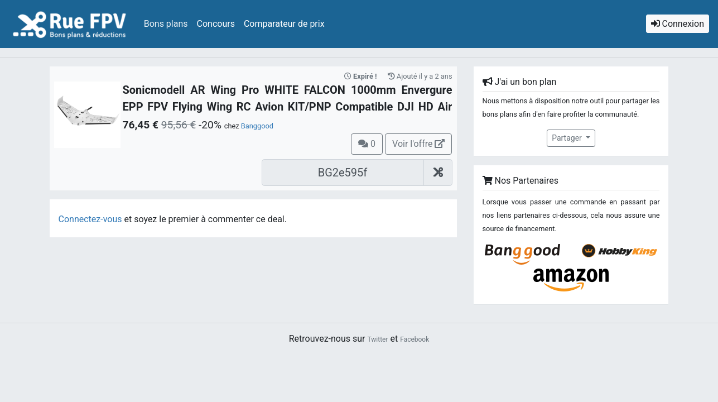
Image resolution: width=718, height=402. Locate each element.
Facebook (414, 339)
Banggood (257, 126)
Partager (568, 137)
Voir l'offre (418, 143)
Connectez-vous (90, 219)
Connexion (677, 23)
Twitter (377, 339)
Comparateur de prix (284, 23)
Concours (216, 23)
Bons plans (166, 23)
